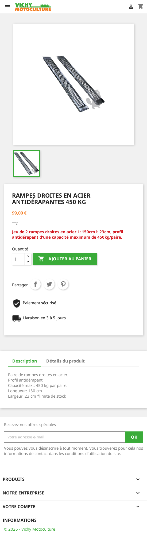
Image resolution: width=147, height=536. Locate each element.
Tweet (49, 284)
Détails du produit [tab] (65, 361)
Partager (35, 284)
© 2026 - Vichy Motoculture (29, 529)
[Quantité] (18, 259)
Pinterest (63, 284)
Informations (20, 520)
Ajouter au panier (64, 259)
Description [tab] (24, 361)
